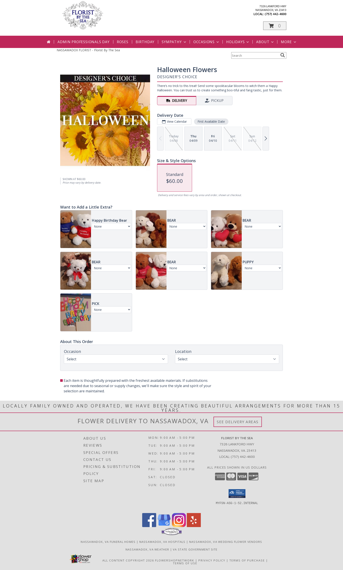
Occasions (206, 41)
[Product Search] (254, 55)
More (289, 41)
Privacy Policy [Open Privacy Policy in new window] (211, 560)
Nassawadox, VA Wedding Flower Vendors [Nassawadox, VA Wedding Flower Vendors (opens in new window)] (225, 542)
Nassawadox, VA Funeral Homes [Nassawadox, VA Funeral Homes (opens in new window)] (108, 542)
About (265, 41)
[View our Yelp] (194, 526)
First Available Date (211, 121)
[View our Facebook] (149, 526)
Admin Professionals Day (83, 41)
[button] (274, 25)
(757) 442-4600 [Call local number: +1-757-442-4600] (275, 14)
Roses (122, 41)
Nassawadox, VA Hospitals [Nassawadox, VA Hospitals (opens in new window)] (162, 542)
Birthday (145, 41)
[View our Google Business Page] (164, 526)
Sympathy (174, 41)
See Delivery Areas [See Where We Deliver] (238, 421)
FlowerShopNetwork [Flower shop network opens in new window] (174, 560)
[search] (282, 55)
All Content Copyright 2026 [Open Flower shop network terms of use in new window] (128, 560)
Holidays (238, 41)
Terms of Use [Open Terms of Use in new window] (185, 563)
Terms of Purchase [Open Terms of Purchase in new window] (247, 560)
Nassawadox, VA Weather (147, 549)
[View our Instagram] (179, 526)
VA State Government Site (195, 549)
